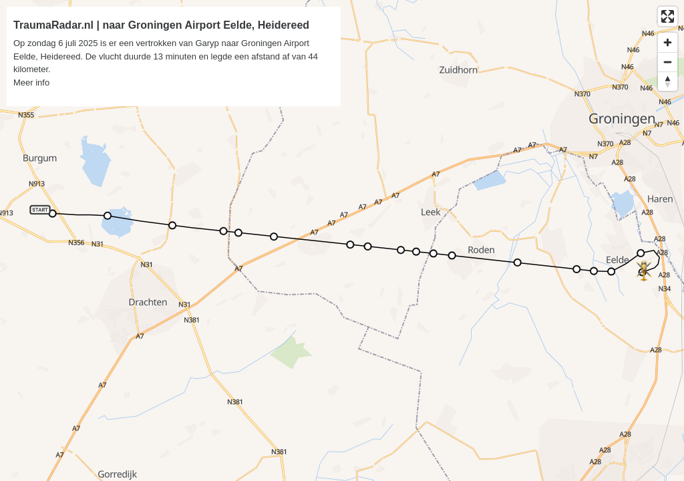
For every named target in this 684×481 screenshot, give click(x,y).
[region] (342, 240)
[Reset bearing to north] (667, 81)
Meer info (31, 82)
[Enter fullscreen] (667, 16)
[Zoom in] (667, 42)
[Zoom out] (667, 61)
